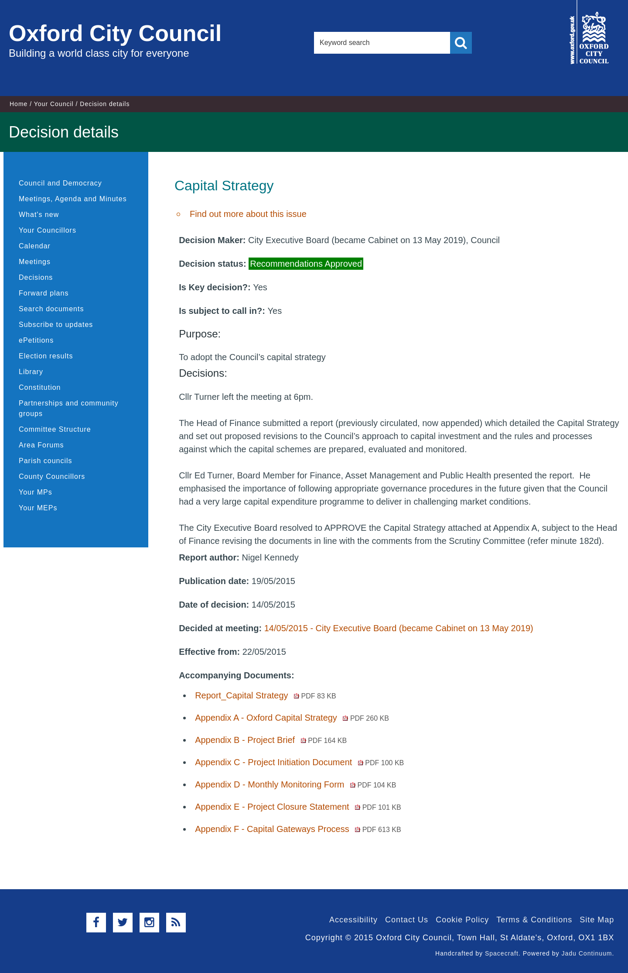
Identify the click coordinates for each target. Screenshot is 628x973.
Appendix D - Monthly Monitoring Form (295, 784)
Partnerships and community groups (69, 408)
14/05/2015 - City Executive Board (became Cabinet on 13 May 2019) (398, 628)
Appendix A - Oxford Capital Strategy (292, 717)
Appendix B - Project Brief (271, 740)
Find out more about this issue (248, 214)
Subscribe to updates (56, 324)
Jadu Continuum (586, 953)
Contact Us (406, 919)
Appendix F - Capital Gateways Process (298, 829)
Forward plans (43, 293)
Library (31, 371)
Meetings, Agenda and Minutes (73, 199)
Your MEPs (38, 508)
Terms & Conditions (534, 919)
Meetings (35, 261)
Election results (46, 356)
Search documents (51, 309)
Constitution (40, 387)
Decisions (36, 277)
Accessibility (353, 919)
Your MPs (35, 492)
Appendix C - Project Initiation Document (299, 762)
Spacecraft (502, 953)
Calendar (35, 246)
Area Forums (41, 445)
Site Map (597, 919)
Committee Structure (55, 429)
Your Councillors (47, 230)
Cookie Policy (462, 919)
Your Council (54, 103)
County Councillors (52, 476)
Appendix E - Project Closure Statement (298, 806)
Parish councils (45, 460)
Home (18, 103)
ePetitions (36, 340)
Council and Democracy (60, 183)
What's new (39, 214)
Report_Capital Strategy (265, 695)
